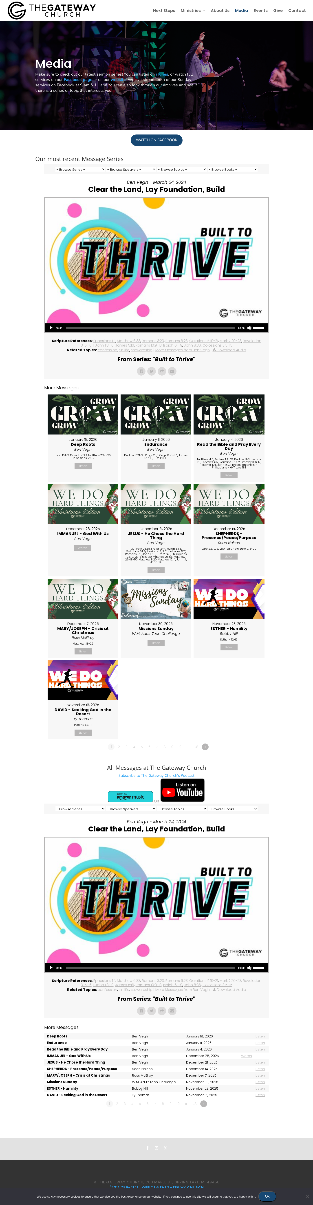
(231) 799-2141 (123, 1187)
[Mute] (249, 328)
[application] (156, 327)
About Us (220, 11)
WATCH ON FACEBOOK (156, 140)
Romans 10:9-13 (149, 345)
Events (261, 11)
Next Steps (164, 11)
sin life (124, 350)
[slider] (150, 328)
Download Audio (231, 350)
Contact (297, 11)
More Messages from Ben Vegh (182, 350)
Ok (267, 1196)
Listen (83, 466)
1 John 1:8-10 (103, 345)
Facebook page (78, 79)
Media (241, 11)
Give (278, 11)
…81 (196, 746)
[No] (307, 1196)
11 (187, 746)
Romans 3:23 (153, 340)
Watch (82, 548)
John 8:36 (192, 345)
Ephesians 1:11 (104, 340)
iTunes (162, 74)
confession (107, 350)
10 (180, 746)
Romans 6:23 (176, 340)
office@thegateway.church (173, 1187)
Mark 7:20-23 (230, 340)
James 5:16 (124, 345)
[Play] (51, 328)
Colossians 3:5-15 (217, 345)
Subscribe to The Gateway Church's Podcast (156, 775)
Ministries (191, 11)
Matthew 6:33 (128, 340)
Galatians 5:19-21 (203, 340)
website (118, 79)
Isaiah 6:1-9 (172, 345)
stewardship (141, 350)
